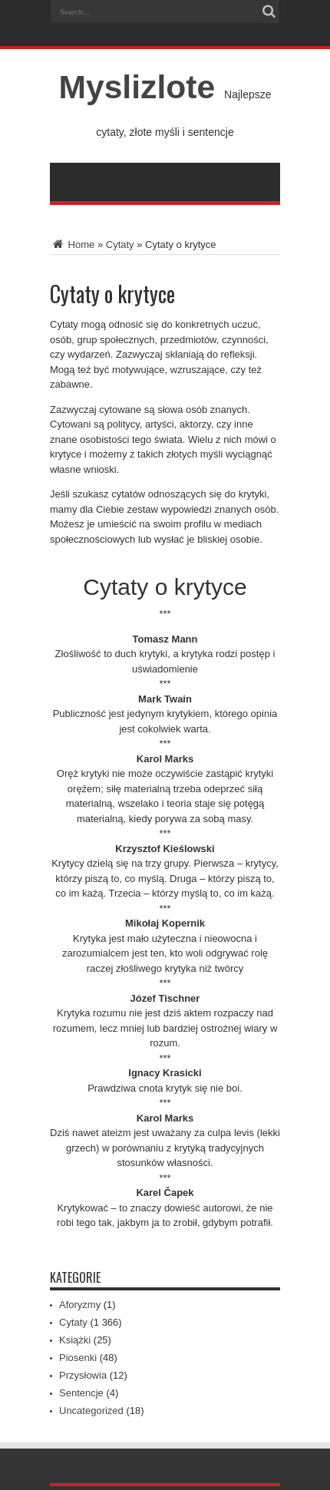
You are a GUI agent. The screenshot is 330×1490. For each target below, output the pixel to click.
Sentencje (81, 1393)
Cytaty (120, 244)
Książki (75, 1340)
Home (72, 244)
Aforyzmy (80, 1304)
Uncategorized (91, 1410)
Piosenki (78, 1357)
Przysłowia (83, 1375)
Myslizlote (136, 86)
